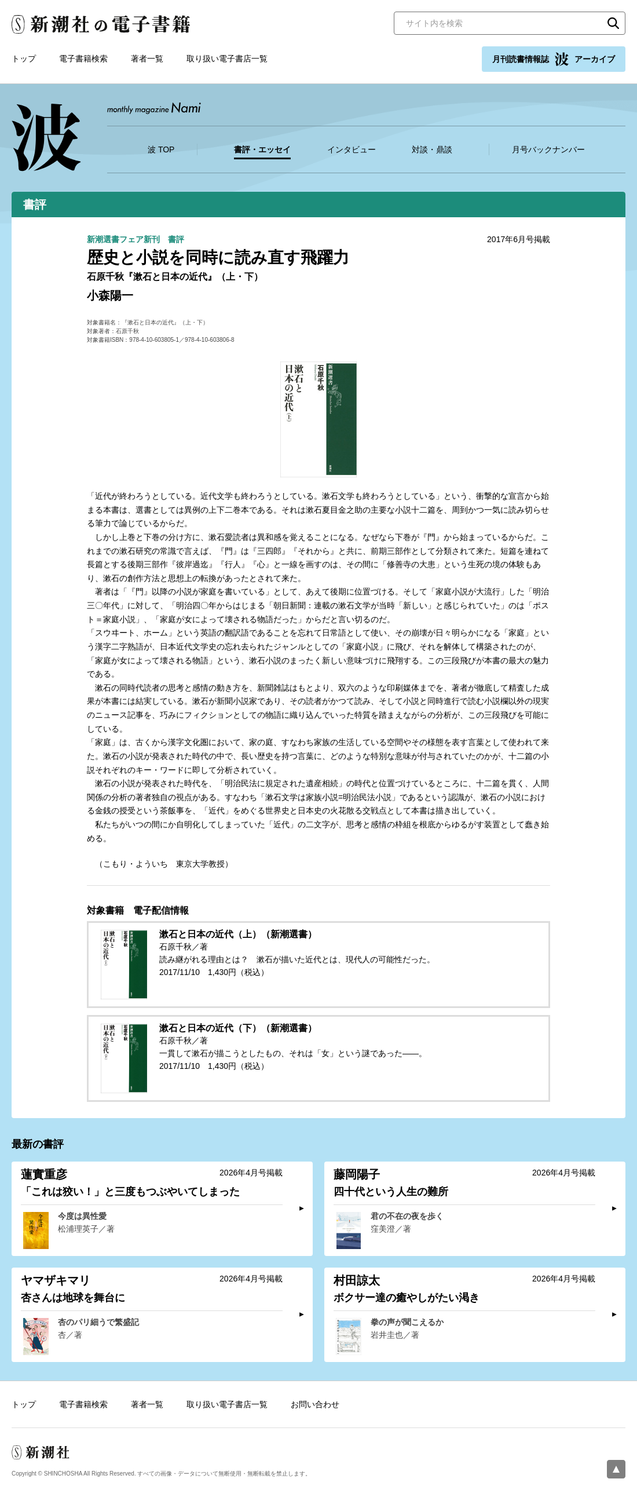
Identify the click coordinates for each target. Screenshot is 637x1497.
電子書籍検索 (83, 58)
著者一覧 (147, 58)
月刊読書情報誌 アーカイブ (553, 59)
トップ (24, 58)
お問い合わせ (315, 1404)
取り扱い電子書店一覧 (227, 58)
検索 (613, 23)
